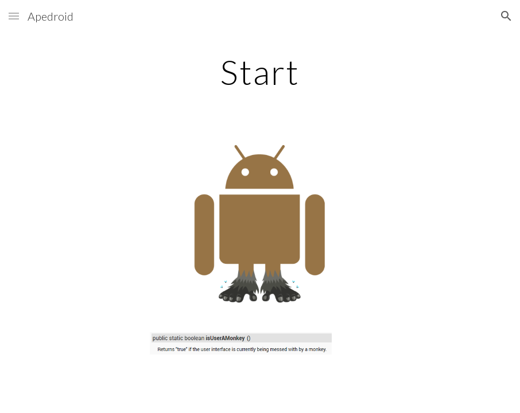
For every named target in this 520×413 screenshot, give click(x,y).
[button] (14, 16)
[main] (260, 71)
